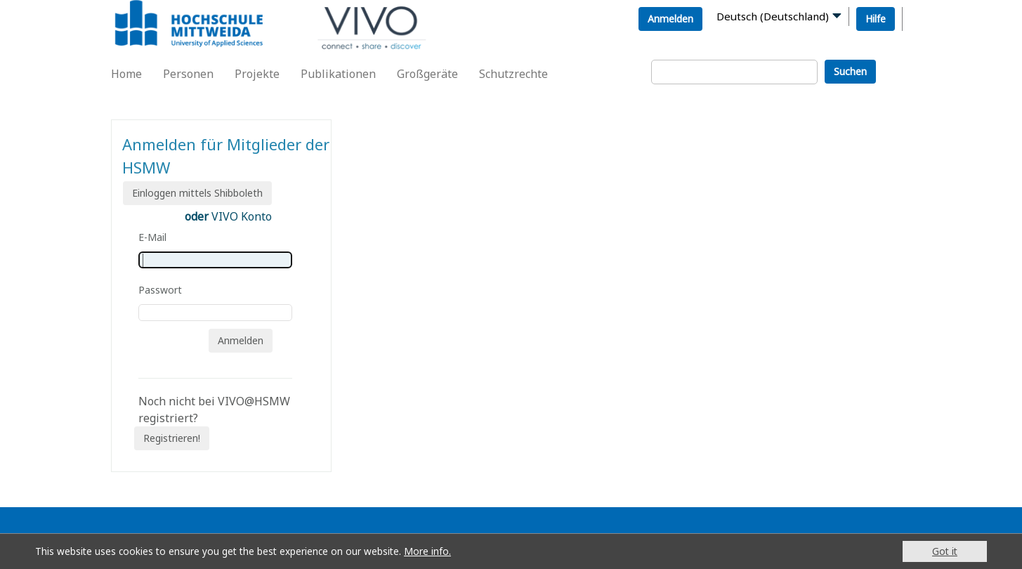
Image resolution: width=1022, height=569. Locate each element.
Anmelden (670, 18)
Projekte (257, 73)
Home (126, 73)
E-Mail (152, 237)
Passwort (160, 289)
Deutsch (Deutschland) (772, 16)
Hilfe (875, 18)
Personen (188, 73)
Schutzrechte (513, 73)
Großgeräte (427, 73)
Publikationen (338, 73)
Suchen (850, 71)
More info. (427, 551)
